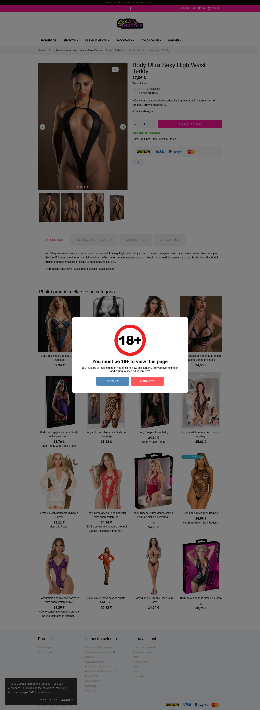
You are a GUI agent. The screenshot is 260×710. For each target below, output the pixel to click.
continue (112, 381)
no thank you (147, 381)
